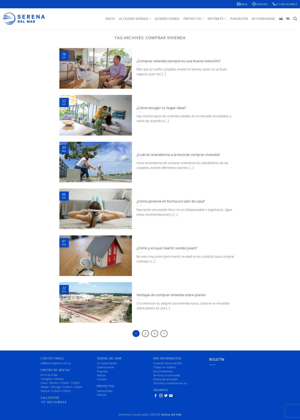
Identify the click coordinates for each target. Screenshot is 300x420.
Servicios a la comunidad (166, 375)
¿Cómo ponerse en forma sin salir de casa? (170, 201)
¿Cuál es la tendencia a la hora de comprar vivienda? (178, 154)
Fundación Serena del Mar (167, 363)
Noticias (101, 375)
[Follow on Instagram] (160, 396)
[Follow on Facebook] (155, 396)
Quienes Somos (167, 19)
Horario (260, 4)
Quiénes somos (105, 367)
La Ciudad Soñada (135, 19)
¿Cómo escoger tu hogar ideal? (161, 108)
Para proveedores (163, 371)
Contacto (101, 379)
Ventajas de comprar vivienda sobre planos (171, 295)
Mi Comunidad (263, 19)
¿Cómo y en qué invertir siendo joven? (166, 248)
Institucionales (104, 391)
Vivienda (101, 395)
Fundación (239, 19)
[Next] (164, 333)
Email (242, 4)
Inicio (110, 19)
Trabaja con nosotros (164, 367)
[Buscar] (295, 19)
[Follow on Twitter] (166, 396)
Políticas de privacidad (165, 379)
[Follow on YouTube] (170, 396)
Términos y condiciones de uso (170, 383)
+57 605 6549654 (284, 4)
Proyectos (193, 19)
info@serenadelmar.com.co (56, 363)
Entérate (217, 19)
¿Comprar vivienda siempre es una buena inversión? (178, 61)
